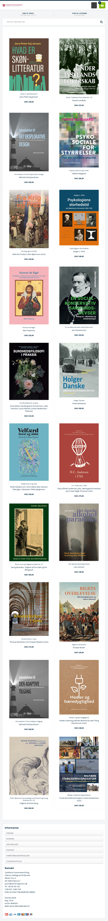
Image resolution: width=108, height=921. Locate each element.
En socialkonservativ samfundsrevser (79, 327)
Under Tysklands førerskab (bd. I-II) (79, 97)
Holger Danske (79, 400)
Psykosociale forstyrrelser (79, 170)
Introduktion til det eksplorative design (29, 174)
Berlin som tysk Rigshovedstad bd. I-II (29, 564)
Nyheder (10, 838)
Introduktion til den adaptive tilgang (28, 721)
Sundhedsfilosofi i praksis (29, 403)
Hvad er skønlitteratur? (29, 94)
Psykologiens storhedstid (79, 248)
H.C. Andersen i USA (79, 485)
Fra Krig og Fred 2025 (29, 251)
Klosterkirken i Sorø (29, 639)
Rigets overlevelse (79, 644)
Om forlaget (12, 844)
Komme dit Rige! (29, 327)
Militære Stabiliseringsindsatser (79, 795)
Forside (10, 833)
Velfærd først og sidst (29, 484)
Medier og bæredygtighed (79, 717)
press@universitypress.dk (16, 883)
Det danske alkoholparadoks (79, 564)
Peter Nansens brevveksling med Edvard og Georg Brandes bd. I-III (29, 799)
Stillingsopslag (14, 861)
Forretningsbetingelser (18, 855)
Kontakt (10, 850)
